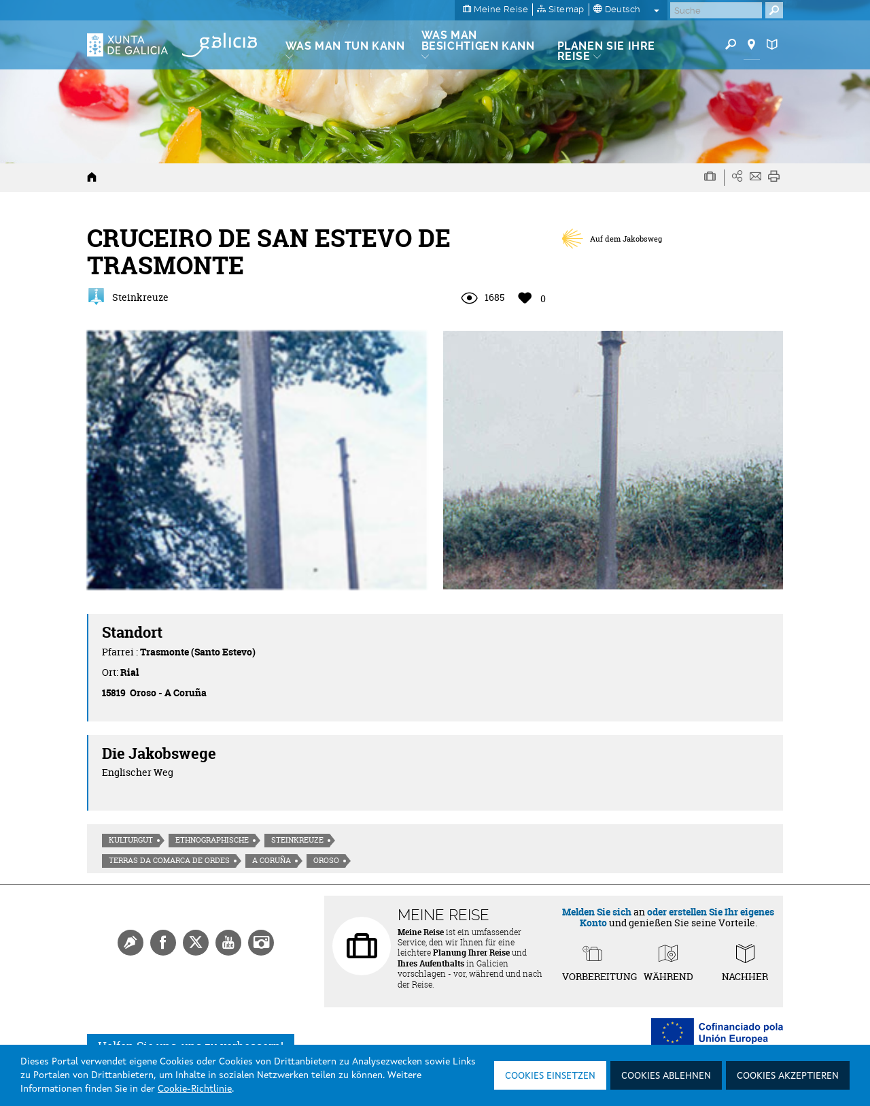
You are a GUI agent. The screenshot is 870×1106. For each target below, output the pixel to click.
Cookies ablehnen (666, 1076)
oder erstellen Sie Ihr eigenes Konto (677, 916)
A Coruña (271, 860)
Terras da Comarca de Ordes (169, 860)
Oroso (326, 860)
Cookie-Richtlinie (195, 1089)
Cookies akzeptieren (788, 1076)
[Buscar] (716, 10)
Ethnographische (212, 839)
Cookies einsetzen (550, 1076)
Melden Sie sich (596, 911)
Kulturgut (131, 839)
